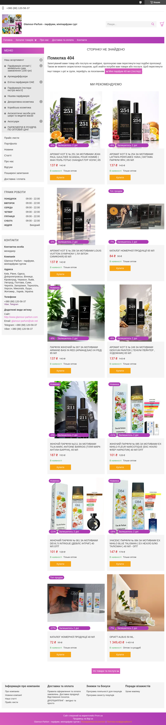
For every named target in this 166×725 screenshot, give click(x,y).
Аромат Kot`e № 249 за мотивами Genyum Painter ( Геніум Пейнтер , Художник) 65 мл (132, 350)
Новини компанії (13, 695)
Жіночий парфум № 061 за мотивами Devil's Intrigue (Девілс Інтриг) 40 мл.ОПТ (74, 543)
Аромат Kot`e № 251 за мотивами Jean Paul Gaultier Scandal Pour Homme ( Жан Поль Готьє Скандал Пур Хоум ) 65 (75, 157)
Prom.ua (99, 716)
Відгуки (8, 167)
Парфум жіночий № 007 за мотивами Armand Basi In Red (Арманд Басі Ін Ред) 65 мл (76, 350)
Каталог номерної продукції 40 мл (72, 637)
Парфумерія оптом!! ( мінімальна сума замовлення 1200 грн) (20, 68)
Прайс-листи (11, 137)
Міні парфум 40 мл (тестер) (125, 71)
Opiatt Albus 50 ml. (122, 637)
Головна (7, 40)
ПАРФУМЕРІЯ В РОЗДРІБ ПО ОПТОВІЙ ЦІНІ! (22, 128)
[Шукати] (153, 24)
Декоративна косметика (21, 101)
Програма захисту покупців (100, 695)
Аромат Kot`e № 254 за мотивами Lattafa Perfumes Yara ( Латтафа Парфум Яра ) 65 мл (131, 157)
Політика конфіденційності (119, 722)
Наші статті (11, 698)
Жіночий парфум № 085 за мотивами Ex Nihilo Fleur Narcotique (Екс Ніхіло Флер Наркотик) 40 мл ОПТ (135, 447)
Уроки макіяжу (132, 691)
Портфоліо (10, 143)
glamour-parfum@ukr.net (25, 321)
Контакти (82, 40)
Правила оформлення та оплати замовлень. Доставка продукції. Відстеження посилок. (64, 694)
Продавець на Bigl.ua (83, 719)
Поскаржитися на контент (93, 722)
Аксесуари (13, 121)
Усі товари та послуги (105, 671)
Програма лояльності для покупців (104, 691)
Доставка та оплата (63, 40)
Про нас (44, 40)
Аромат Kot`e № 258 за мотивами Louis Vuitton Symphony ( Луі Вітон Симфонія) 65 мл (75, 253)
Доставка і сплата (14, 178)
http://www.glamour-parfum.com (21, 317)
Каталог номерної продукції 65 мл (132, 250)
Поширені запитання (16, 173)
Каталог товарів (24, 40)
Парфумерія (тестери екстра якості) (19, 89)
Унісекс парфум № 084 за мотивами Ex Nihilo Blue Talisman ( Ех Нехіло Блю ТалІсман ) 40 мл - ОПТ (135, 543)
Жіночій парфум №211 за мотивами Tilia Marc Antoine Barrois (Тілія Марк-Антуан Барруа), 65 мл (75, 447)
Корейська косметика (19, 107)
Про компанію (12, 691)
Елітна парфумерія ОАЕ (21, 82)
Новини (8, 149)
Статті (8, 155)
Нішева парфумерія (18, 96)
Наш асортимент (14, 59)
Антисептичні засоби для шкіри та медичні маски (21, 114)
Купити (60, 177)
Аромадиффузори (18, 76)
